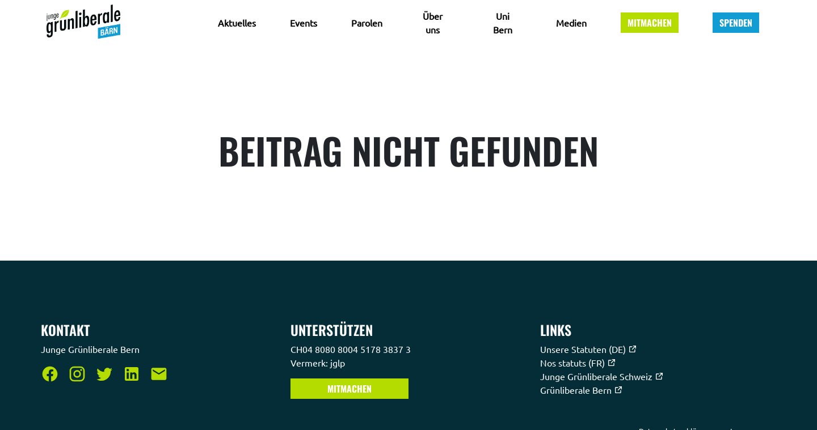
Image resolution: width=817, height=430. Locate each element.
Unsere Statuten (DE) (588, 349)
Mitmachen (650, 22)
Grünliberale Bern (581, 389)
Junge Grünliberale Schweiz (602, 376)
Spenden (735, 22)
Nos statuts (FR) (578, 362)
